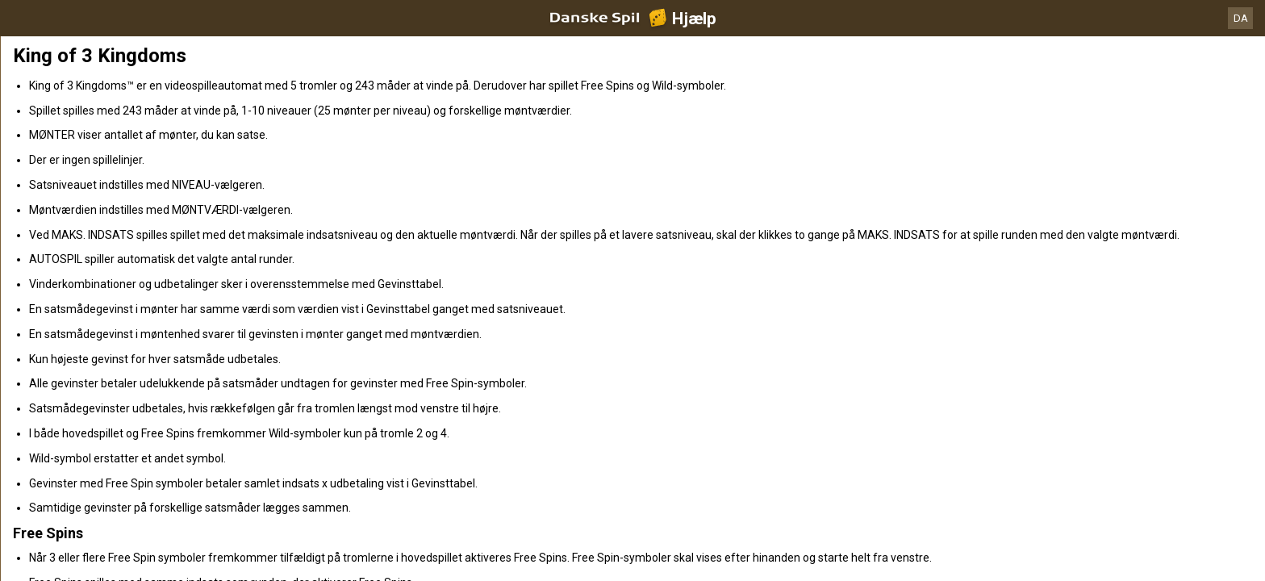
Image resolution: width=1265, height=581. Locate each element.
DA (1241, 18)
